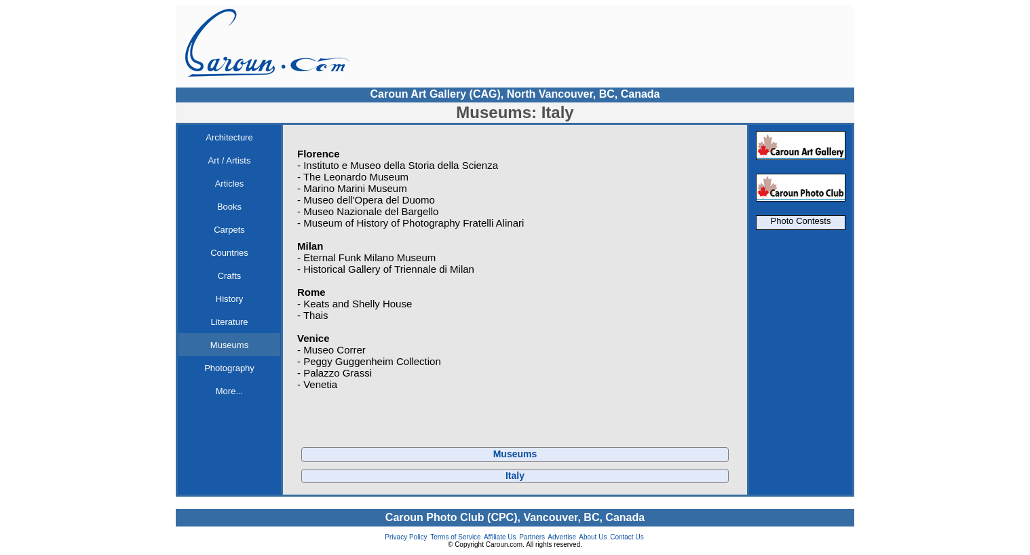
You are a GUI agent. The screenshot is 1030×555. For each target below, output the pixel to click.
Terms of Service (455, 537)
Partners (532, 537)
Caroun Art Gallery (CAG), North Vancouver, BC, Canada (515, 94)
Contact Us (626, 537)
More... (229, 391)
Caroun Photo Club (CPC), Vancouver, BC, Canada (515, 517)
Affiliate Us (500, 537)
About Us (593, 537)
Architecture (229, 137)
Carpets (229, 230)
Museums (229, 345)
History (229, 299)
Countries (229, 253)
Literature (229, 322)
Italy (515, 475)
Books (229, 207)
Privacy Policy (406, 537)
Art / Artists (229, 160)
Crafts (230, 276)
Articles (229, 183)
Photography (229, 368)
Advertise (562, 537)
